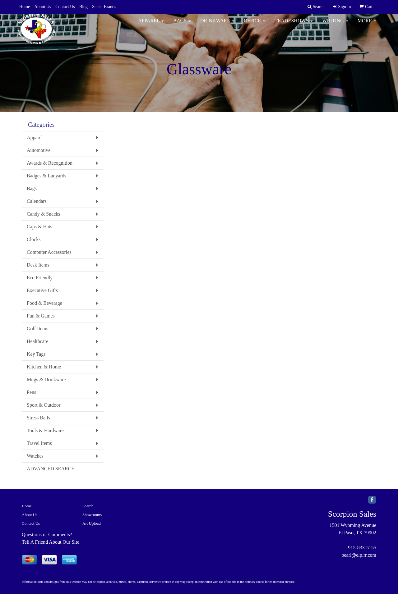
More (367, 24)
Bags (182, 24)
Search (87, 506)
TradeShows (294, 24)
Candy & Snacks (43, 214)
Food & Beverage (44, 303)
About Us (42, 6)
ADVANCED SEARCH (51, 468)
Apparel (151, 24)
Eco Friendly (40, 277)
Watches (35, 456)
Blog (83, 6)
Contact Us (65, 6)
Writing (335, 24)
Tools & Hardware (45, 430)
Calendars (37, 201)
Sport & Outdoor (43, 405)
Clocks (33, 239)
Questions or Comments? (47, 534)
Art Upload (91, 523)
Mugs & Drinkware (46, 379)
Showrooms (92, 514)
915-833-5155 (362, 547)
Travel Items (39, 443)
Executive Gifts (42, 290)
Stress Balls (38, 417)
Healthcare (37, 341)
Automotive (38, 150)
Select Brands (104, 6)
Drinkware (217, 24)
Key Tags (36, 354)
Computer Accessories (49, 252)
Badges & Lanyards (46, 175)
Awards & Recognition (49, 163)
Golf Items (37, 328)
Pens (31, 392)
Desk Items (38, 264)
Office (254, 24)
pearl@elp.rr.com (358, 555)
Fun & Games (41, 315)
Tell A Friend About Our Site (50, 542)
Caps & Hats (39, 226)
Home (24, 6)
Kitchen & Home (44, 366)
